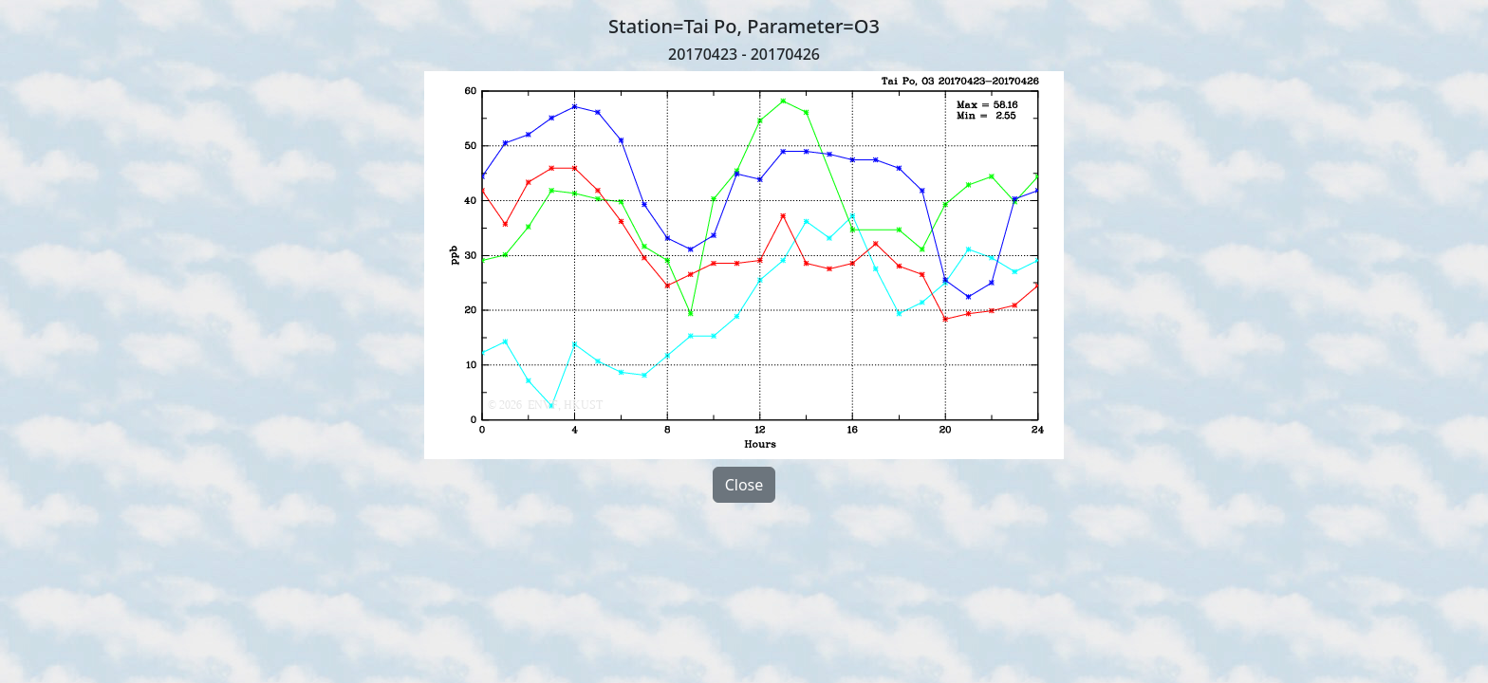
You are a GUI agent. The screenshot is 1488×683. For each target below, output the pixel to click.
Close (744, 484)
